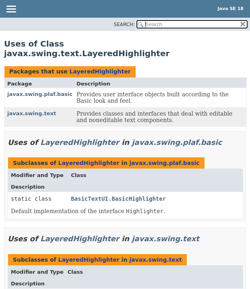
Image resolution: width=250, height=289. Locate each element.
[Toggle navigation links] (11, 9)
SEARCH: (124, 24)
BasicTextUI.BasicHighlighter (118, 198)
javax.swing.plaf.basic (39, 94)
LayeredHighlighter (99, 71)
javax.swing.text (31, 113)
